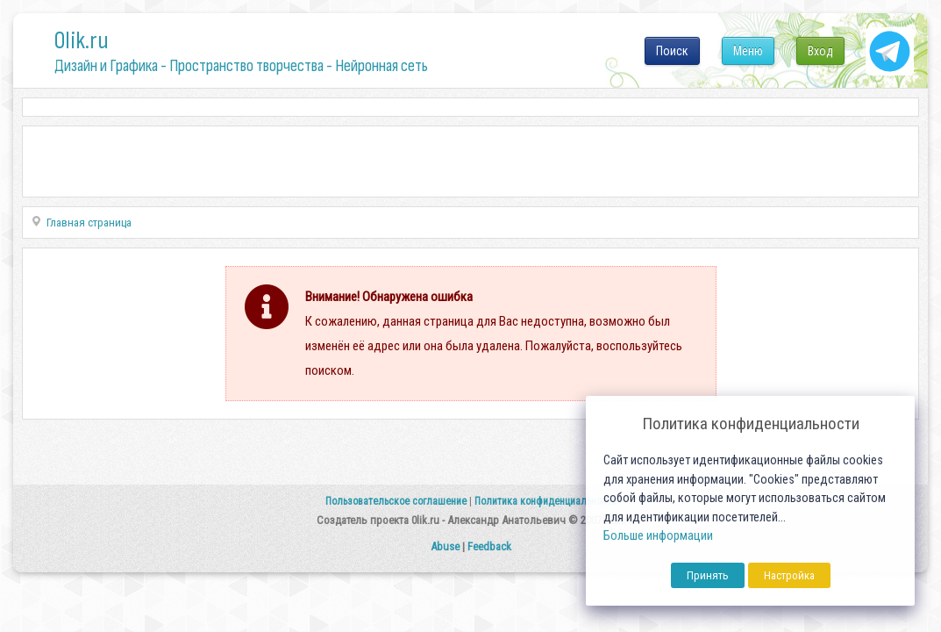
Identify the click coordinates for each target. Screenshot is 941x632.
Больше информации (658, 535)
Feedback (489, 546)
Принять (708, 575)
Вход (820, 51)
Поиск (672, 51)
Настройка (789, 575)
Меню (748, 51)
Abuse (445, 546)
